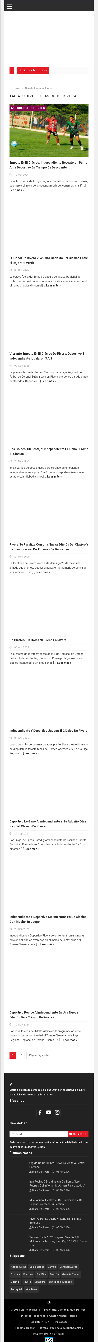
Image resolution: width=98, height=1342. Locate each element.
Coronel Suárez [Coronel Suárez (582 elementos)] (68, 1266)
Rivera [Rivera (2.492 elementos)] (27, 1281)
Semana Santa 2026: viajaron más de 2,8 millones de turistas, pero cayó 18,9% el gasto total (58, 1241)
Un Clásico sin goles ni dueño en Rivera (38, 640)
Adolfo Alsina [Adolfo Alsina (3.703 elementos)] (18, 1266)
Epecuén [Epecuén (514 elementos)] (28, 1274)
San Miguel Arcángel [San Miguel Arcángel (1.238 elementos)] (60, 1281)
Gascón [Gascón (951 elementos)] (54, 1274)
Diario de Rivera (40, 1171)
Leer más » (17, 190)
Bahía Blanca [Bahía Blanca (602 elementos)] (37, 1266)
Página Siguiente (39, 1055)
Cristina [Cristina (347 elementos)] (15, 1274)
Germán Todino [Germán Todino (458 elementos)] (71, 1274)
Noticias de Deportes (28, 108)
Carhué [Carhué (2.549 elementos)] (52, 1266)
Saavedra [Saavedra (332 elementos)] (39, 1281)
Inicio (15, 88)
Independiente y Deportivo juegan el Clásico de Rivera (48, 730)
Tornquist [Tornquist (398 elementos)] (16, 1289)
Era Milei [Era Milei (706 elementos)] (41, 1274)
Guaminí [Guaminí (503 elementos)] (15, 1281)
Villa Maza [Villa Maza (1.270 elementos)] (32, 1289)
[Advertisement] (49, 37)
